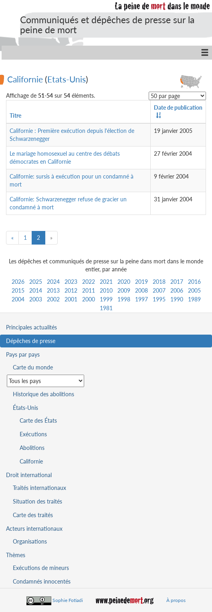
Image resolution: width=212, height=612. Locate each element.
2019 (141, 281)
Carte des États (38, 420)
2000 (88, 299)
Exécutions (33, 434)
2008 (141, 290)
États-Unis (25, 407)
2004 (18, 299)
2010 (106, 290)
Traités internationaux (39, 487)
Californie (25, 79)
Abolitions (32, 447)
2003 (35, 299)
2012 (71, 290)
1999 (106, 299)
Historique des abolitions (43, 394)
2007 (159, 290)
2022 (88, 281)
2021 (106, 281)
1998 (123, 299)
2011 (88, 290)
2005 (194, 290)
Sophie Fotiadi (67, 600)
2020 (123, 281)
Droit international (29, 475)
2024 (53, 281)
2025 (35, 281)
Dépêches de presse (30, 340)
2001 (71, 299)
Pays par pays (23, 354)
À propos (176, 600)
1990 (176, 299)
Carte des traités (33, 515)
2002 (53, 299)
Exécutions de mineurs (41, 567)
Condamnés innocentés (42, 581)
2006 (176, 290)
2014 (35, 290)
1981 (106, 308)
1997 (141, 299)
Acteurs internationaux (34, 528)
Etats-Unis (66, 79)
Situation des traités (37, 501)
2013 (53, 290)
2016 (194, 281)
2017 (176, 281)
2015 (18, 290)
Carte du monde (33, 367)
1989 (194, 299)
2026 (18, 281)
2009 (123, 290)
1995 (159, 299)
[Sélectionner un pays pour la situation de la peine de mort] (45, 381)
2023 (71, 281)
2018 (159, 281)
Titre (15, 115)
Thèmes (15, 555)
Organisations (30, 541)
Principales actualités (31, 327)
